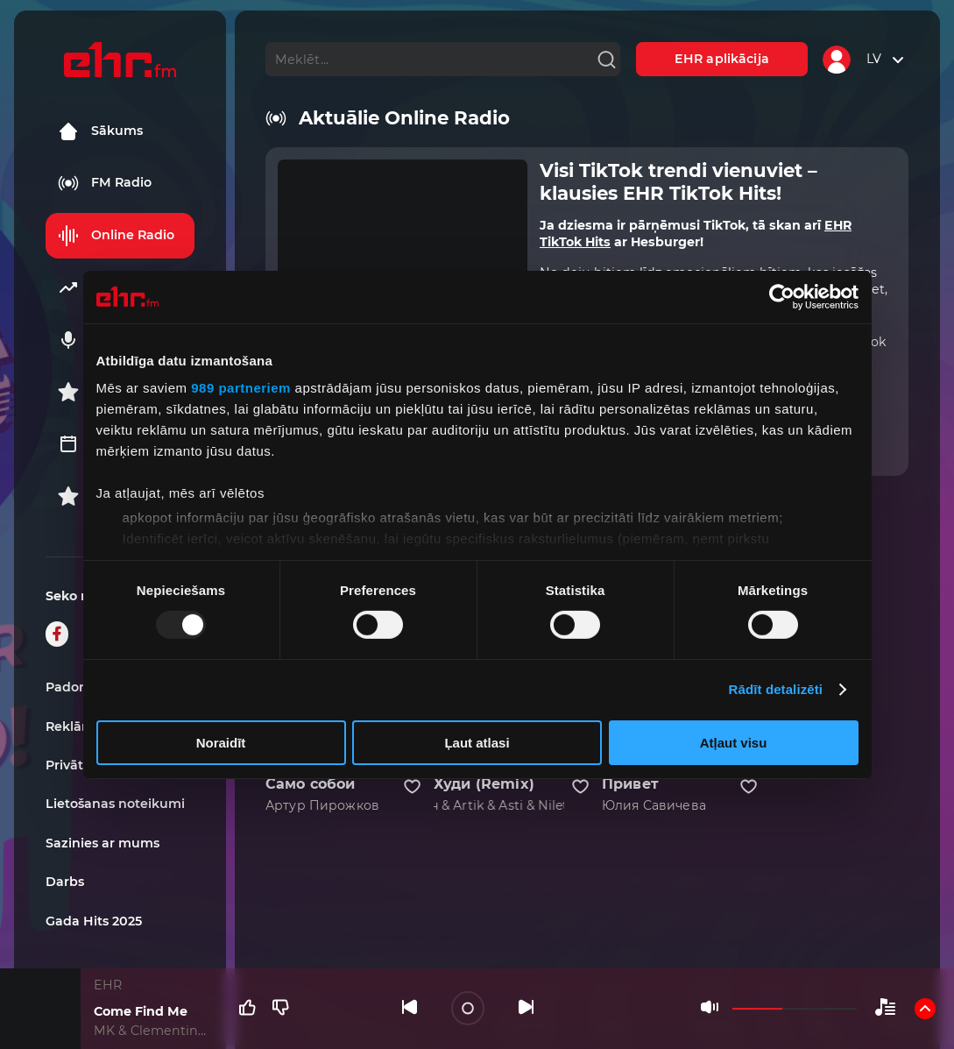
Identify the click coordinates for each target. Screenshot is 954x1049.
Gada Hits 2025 (94, 921)
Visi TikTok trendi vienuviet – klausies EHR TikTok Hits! (678, 181)
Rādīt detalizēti (776, 689)
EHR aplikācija (722, 59)
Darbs (65, 882)
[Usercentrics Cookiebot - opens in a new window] (782, 296)
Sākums (100, 131)
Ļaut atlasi (476, 742)
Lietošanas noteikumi (115, 804)
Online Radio (116, 235)
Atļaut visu (733, 742)
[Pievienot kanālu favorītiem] (412, 786)
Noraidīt (221, 742)
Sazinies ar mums (102, 843)
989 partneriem (241, 387)
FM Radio (105, 183)
